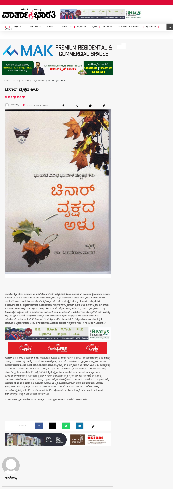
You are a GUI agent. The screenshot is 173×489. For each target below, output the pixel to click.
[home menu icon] (6, 27)
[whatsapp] (90, 105)
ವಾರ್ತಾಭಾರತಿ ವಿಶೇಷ (21, 81)
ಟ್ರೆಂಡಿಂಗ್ (82, 27)
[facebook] (63, 105)
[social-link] (93, 426)
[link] (104, 105)
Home (6, 81)
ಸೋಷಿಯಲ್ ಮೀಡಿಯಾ (129, 27)
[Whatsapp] (66, 425)
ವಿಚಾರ (65, 27)
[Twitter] (52, 425)
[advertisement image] (101, 14)
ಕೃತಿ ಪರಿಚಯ (39, 81)
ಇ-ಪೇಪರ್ (151, 27)
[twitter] (76, 105)
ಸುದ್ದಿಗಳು (17, 27)
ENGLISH (9, 29)
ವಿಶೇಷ (50, 27)
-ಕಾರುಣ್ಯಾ (10, 478)
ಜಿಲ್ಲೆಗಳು (34, 27)
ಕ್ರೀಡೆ (94, 27)
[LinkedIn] (80, 425)
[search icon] (169, 27)
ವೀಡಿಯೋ (107, 27)
